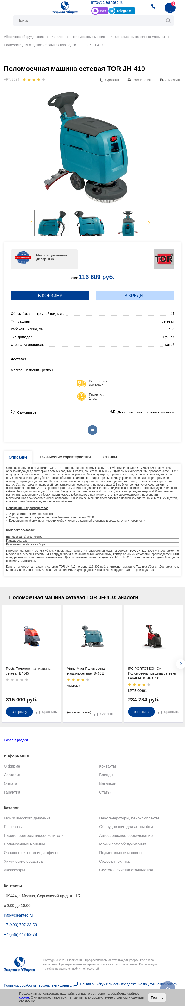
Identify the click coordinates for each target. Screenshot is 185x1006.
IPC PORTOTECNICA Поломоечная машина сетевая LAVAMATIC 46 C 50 (152, 673)
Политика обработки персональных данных (38, 985)
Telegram (124, 11)
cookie (24, 997)
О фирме (12, 766)
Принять (157, 997)
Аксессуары (14, 870)
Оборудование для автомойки (126, 827)
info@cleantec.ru (107, 2)
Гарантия (12, 792)
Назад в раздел (16, 740)
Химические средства (23, 861)
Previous (31, 223)
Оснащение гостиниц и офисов (31, 852)
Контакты (107, 766)
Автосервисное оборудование (126, 835)
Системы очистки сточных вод (126, 870)
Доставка (12, 775)
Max (102, 11)
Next (149, 223)
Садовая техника (114, 861)
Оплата (10, 783)
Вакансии (107, 783)
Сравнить (113, 80)
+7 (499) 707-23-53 (20, 925)
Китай (169, 345)
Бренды (106, 775)
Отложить (173, 80)
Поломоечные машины (24, 844)
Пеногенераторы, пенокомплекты (129, 818)
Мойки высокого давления (27, 818)
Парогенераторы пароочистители (33, 835)
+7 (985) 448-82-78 (20, 934)
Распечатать (143, 80)
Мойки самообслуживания (122, 844)
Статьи (105, 792)
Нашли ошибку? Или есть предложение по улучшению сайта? (128, 984)
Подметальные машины (120, 852)
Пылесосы (13, 827)
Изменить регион (39, 370)
